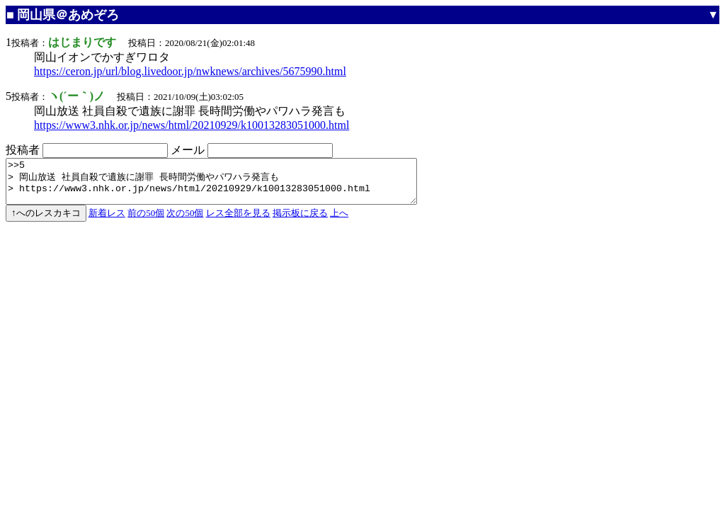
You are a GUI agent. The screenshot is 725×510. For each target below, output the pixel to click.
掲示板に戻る (300, 221)
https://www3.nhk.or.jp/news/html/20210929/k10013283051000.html (191, 125)
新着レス (107, 221)
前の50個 (145, 221)
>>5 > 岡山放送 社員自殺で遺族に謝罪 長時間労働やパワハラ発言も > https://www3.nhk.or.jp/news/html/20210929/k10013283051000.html (236, 185)
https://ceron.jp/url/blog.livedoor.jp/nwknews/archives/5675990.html (190, 71)
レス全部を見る (238, 221)
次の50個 (184, 221)
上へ (339, 221)
